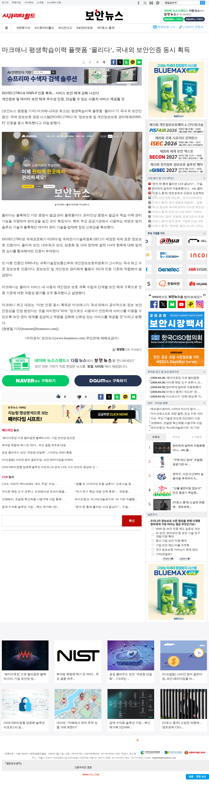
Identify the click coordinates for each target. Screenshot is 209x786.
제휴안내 (115, 740)
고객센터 (102, 740)
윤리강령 (89, 740)
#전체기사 (23, 27)
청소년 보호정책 (72, 740)
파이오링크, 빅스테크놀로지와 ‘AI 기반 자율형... (106, 499)
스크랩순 (196, 437)
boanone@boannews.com (39, 329)
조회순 (156, 437)
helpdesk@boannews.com (164, 757)
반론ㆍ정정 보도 (197, 776)
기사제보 (28, 2)
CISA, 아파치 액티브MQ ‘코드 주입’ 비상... (29, 483)
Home (5, 39)
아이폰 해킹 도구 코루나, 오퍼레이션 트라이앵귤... (34, 491)
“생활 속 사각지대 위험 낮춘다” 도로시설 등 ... (104, 483)
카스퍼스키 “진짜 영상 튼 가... (177, 396)
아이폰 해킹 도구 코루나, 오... (176, 382)
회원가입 (16, 2)
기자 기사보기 (127, 349)
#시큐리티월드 (44, 27)
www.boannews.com (70, 338)
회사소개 (7, 740)
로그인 (5, 2)
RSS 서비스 (145, 740)
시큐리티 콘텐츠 (193, 26)
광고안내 (20, 740)
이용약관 (33, 740)
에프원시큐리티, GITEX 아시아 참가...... (175, 408)
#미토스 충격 (106, 27)
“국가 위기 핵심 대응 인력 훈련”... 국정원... (102, 491)
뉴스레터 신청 (54, 2)
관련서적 (128, 740)
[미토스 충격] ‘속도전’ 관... (175, 391)
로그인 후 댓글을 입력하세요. (62, 520)
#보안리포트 (85, 27)
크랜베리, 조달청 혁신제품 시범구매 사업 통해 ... (33, 499)
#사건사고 (65, 27)
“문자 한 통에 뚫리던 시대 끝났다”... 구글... (102, 506)
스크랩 (40, 2)
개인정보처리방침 (50, 740)
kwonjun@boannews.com (106, 767)
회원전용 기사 (166, 26)
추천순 (176, 437)
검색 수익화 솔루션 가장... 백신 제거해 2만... (30, 506)
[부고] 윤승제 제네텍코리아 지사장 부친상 (178, 207)
